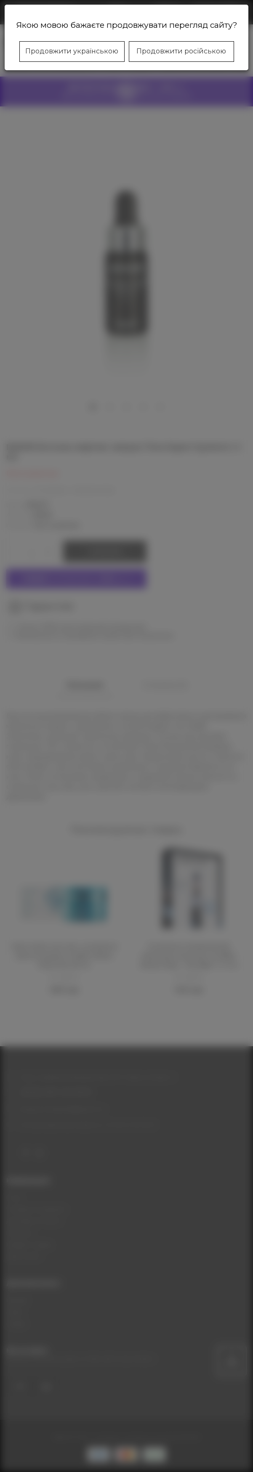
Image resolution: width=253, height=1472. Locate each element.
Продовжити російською (181, 51)
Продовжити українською (71, 51)
